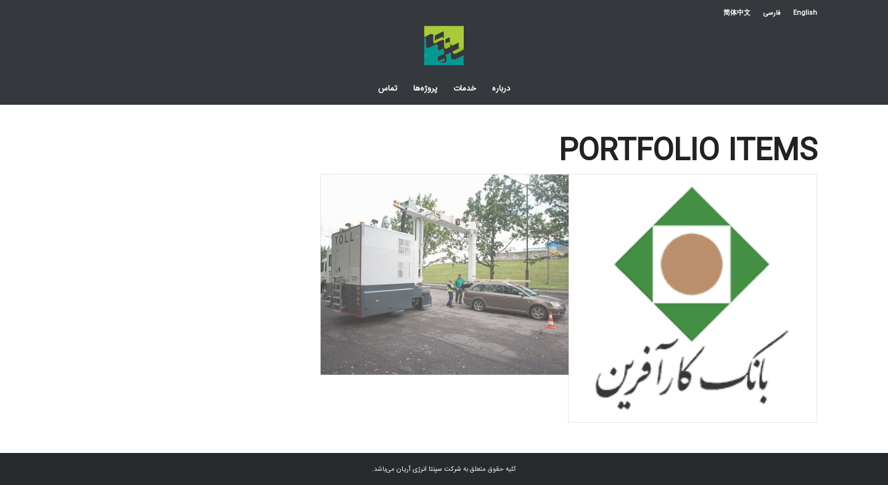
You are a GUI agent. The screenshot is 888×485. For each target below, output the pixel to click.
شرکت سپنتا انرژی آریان (429, 469)
